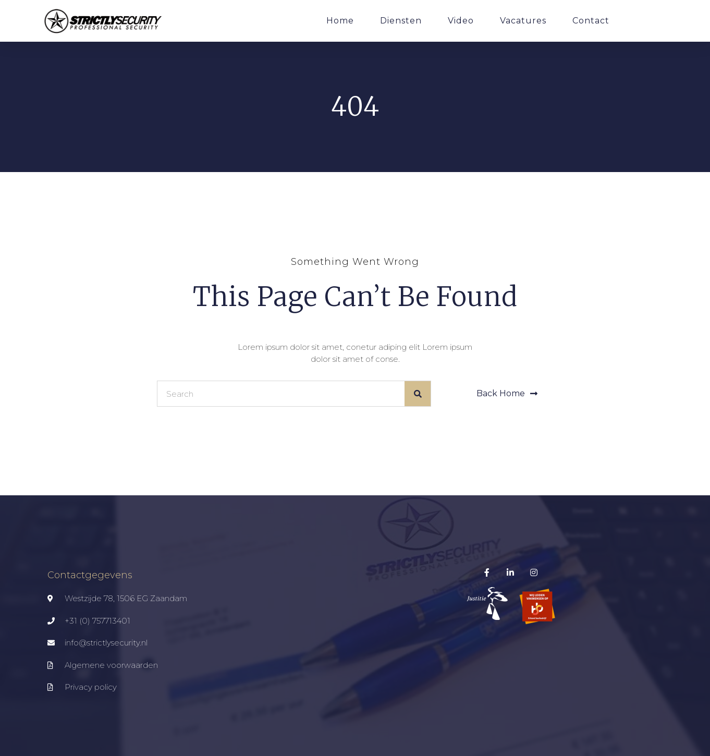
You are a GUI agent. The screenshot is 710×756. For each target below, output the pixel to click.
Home (340, 21)
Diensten (401, 21)
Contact (590, 21)
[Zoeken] (418, 393)
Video (461, 21)
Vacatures (523, 21)
